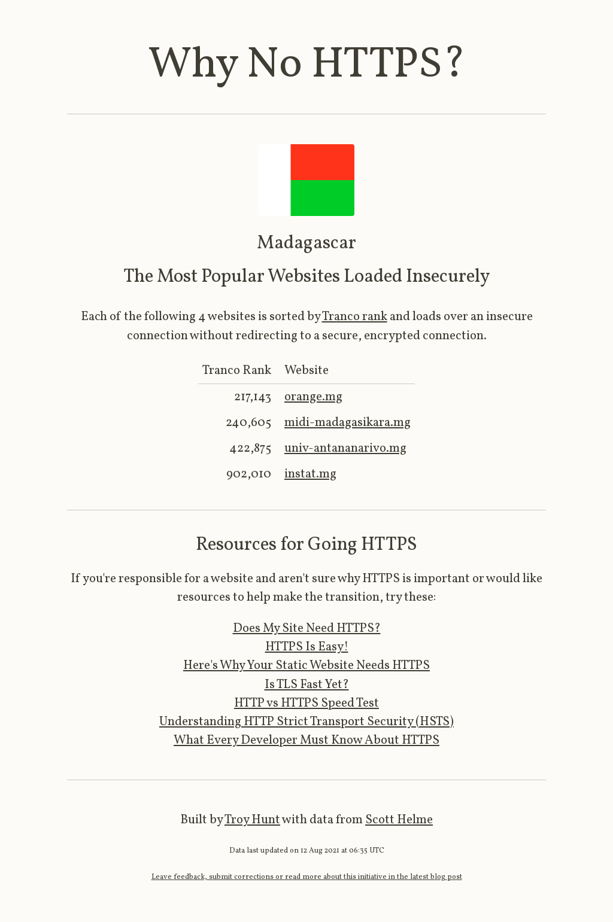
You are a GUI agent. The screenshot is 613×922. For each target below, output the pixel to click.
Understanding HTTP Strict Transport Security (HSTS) (306, 722)
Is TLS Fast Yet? (307, 684)
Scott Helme (399, 820)
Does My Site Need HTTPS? (307, 628)
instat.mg (310, 474)
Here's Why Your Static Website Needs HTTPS (306, 665)
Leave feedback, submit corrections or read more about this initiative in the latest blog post (306, 877)
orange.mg (313, 397)
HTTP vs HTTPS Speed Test (306, 703)
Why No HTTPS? (307, 65)
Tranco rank (354, 316)
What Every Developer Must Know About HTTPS (306, 740)
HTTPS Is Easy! (306, 647)
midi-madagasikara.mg (347, 422)
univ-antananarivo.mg (345, 448)
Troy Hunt (252, 820)
